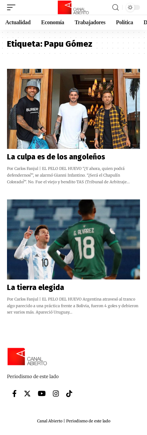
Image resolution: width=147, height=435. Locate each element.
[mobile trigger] (13, 7)
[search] (115, 7)
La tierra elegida (35, 287)
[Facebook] (14, 394)
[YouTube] (41, 394)
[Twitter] (27, 394)
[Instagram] (56, 394)
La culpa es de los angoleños (56, 157)
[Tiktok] (69, 394)
